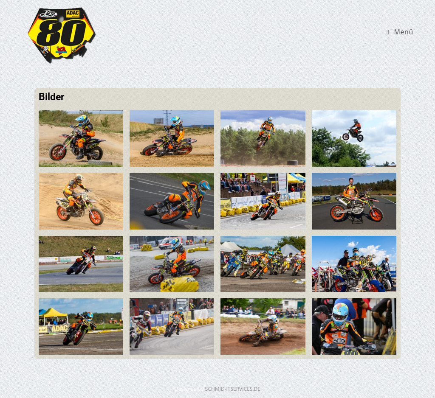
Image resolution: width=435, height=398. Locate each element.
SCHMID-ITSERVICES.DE (232, 388)
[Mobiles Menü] (400, 31)
